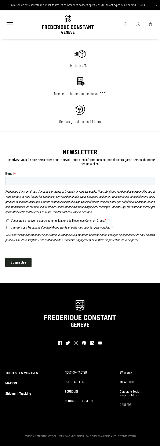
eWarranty (126, 372)
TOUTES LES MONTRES (21, 373)
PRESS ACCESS (74, 382)
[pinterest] (84, 344)
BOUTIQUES (72, 391)
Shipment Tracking (18, 394)
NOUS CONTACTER (76, 372)
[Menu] (9, 24)
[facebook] (60, 344)
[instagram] (76, 344)
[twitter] (68, 344)
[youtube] (100, 343)
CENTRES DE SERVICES (79, 401)
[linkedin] (92, 344)
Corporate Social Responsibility (130, 393)
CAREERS (125, 404)
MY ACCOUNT (128, 382)
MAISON (11, 383)
